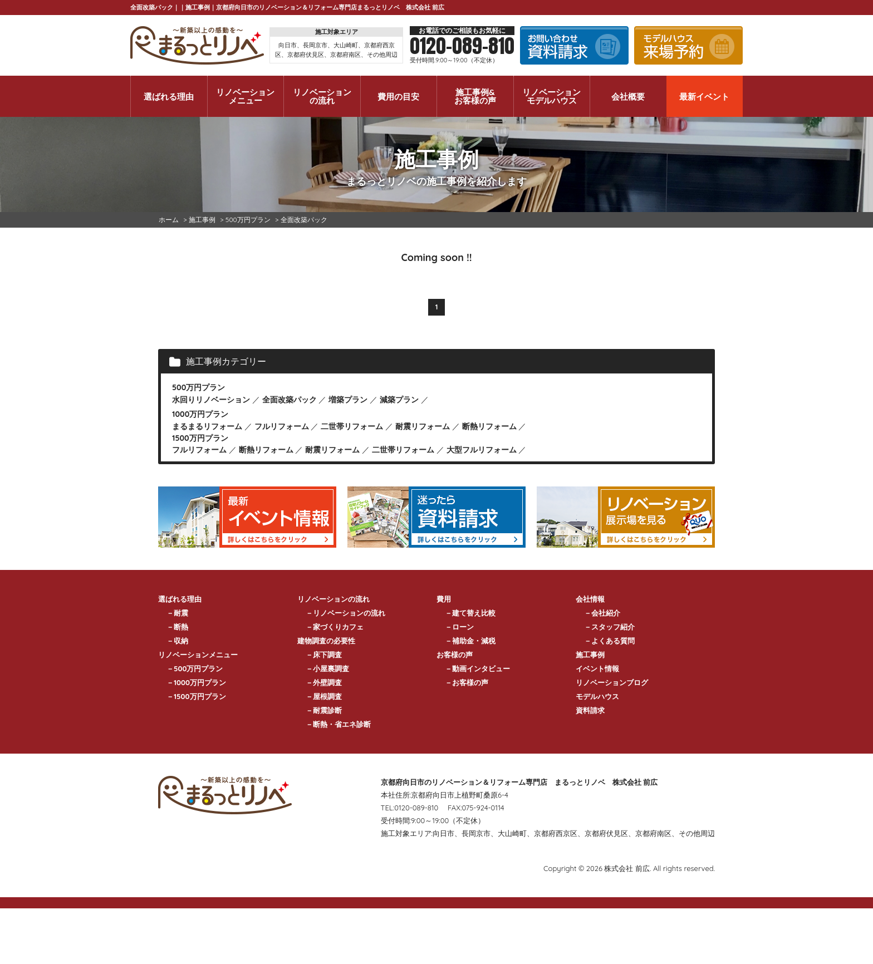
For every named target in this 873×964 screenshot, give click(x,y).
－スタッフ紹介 (609, 626)
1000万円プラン (200, 414)
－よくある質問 (609, 640)
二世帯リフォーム (352, 426)
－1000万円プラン (196, 682)
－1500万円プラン (196, 696)
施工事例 (590, 654)
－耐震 (177, 612)
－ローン (459, 626)
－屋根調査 (324, 696)
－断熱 (177, 626)
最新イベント (704, 96)
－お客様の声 (466, 682)
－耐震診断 (324, 710)
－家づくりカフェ (335, 626)
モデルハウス (597, 696)
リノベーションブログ (612, 682)
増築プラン (347, 400)
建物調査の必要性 (326, 640)
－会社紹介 (602, 612)
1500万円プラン (200, 438)
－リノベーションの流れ (345, 612)
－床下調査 (324, 654)
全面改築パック (289, 400)
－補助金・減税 (470, 640)
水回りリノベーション (211, 400)
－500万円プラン (194, 668)
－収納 (177, 640)
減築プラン (399, 400)
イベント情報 (597, 668)
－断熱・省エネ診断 (338, 724)
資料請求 (590, 710)
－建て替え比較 (470, 612)
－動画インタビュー (477, 668)
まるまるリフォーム (207, 426)
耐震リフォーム (422, 426)
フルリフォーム (281, 426)
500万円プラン (198, 387)
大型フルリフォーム (482, 450)
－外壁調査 (324, 682)
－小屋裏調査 (327, 668)
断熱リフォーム (489, 426)
